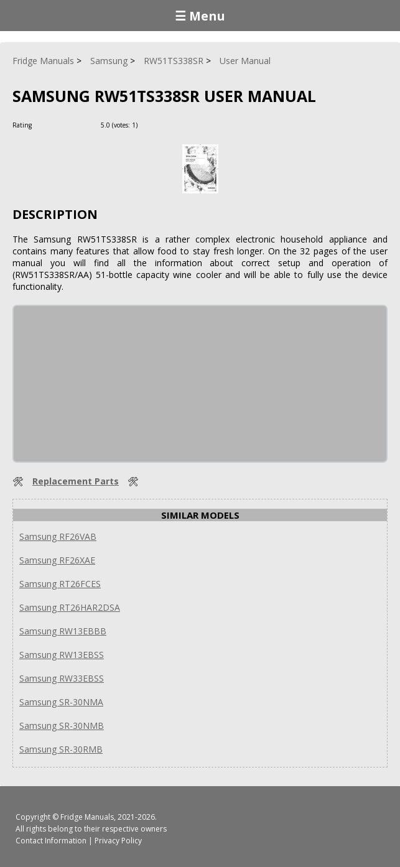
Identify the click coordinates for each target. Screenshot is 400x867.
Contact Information (51, 840)
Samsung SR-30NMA (61, 702)
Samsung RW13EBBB (62, 631)
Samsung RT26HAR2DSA (69, 607)
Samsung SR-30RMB (61, 749)
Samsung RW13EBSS (61, 655)
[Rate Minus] (163, 124)
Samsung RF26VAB (57, 536)
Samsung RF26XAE (57, 560)
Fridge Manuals (87, 817)
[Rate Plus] (149, 124)
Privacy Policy (118, 840)
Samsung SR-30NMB (61, 725)
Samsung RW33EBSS (61, 678)
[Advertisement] (107, 383)
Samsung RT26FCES (60, 584)
